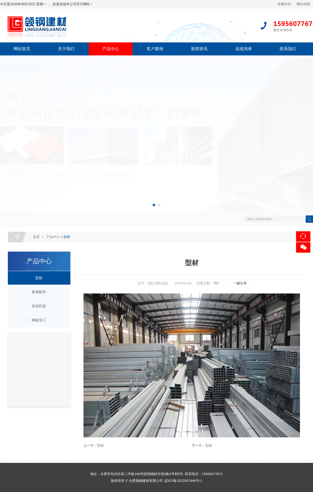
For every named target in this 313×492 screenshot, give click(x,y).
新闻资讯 (199, 49)
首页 (36, 237)
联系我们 (288, 49)
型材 (66, 237)
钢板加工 (37, 320)
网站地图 (303, 4)
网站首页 (22, 49)
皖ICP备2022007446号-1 (183, 481)
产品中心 (110, 49)
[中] (157, 283)
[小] (164, 283)
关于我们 (66, 49)
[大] (151, 283)
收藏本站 (284, 4)
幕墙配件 (37, 292)
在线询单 (243, 49)
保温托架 (37, 306)
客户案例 (155, 49)
